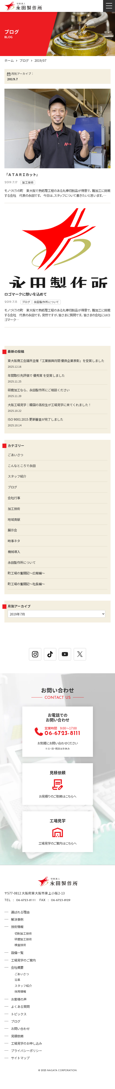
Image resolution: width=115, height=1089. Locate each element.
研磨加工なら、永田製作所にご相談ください (41, 399)
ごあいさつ (16, 464)
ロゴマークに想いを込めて (25, 299)
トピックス (19, 1024)
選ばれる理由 (21, 922)
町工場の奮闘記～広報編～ (27, 583)
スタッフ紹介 (18, 486)
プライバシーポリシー (27, 1060)
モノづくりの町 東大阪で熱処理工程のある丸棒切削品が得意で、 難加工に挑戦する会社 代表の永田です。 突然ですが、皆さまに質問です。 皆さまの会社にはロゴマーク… (56, 320)
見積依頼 (17, 1046)
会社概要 (17, 977)
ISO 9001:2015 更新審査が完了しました (37, 429)
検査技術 (20, 955)
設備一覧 (17, 962)
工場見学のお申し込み (27, 1053)
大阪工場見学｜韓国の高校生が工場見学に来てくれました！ (52, 414)
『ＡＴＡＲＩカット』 (22, 174)
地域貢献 (14, 529)
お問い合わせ (21, 1038)
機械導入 (14, 561)
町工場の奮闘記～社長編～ (27, 593)
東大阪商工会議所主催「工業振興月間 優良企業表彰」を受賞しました (56, 368)
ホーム (9, 60)
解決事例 (17, 929)
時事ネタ (14, 550)
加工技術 (28, 182)
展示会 (13, 540)
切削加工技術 (23, 943)
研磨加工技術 (23, 949)
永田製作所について (46, 307)
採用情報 (20, 1001)
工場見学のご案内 (24, 970)
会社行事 (14, 507)
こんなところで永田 (23, 475)
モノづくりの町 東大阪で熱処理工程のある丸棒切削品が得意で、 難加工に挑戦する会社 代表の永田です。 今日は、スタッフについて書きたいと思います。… (57, 195)
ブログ (25, 60)
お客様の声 (19, 1009)
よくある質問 (21, 1016)
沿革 (17, 990)
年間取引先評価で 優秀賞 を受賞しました (38, 384)
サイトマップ (21, 1068)
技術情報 (17, 936)
